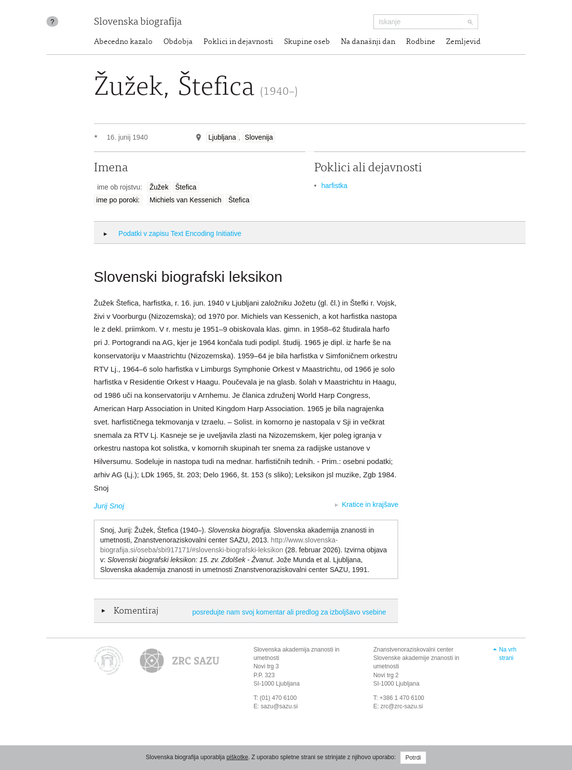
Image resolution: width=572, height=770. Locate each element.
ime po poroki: (118, 200)
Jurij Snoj (109, 505)
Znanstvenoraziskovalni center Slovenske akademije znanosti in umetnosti (416, 658)
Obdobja (178, 42)
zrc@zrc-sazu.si (401, 706)
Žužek (159, 187)
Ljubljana (222, 137)
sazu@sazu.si (279, 706)
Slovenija (259, 137)
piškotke (237, 757)
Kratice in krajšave (370, 504)
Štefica (186, 187)
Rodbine (420, 42)
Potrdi (413, 757)
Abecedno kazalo (123, 42)
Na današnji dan (368, 42)
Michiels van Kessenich (186, 200)
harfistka (334, 186)
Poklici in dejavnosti (238, 42)
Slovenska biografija (138, 22)
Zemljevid (463, 42)
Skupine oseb (307, 42)
